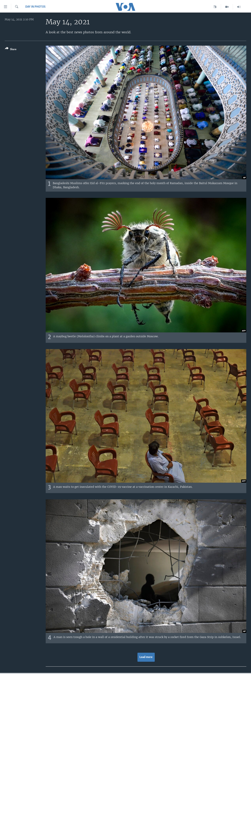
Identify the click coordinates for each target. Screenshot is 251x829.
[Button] (10, 50)
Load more (146, 657)
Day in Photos (35, 6)
